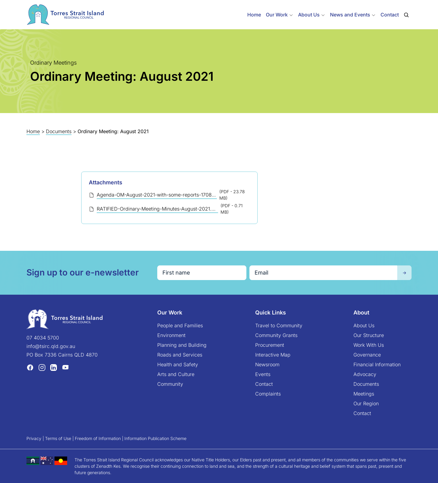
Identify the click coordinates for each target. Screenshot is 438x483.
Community (170, 384)
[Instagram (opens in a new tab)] (42, 367)
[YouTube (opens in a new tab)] (65, 367)
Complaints (268, 394)
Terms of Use (58, 438)
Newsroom (267, 364)
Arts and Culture (175, 374)
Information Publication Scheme (155, 438)
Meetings (363, 394)
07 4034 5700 (42, 338)
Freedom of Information (98, 438)
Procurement (269, 345)
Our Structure (368, 335)
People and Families (180, 325)
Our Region (366, 403)
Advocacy (364, 374)
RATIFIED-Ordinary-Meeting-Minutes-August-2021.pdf (157, 209)
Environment (171, 335)
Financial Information (377, 364)
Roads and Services (179, 355)
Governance (367, 355)
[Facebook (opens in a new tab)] (30, 367)
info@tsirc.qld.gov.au (50, 346)
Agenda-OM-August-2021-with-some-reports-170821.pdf (157, 195)
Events (262, 374)
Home (254, 15)
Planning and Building (182, 345)
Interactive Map (272, 355)
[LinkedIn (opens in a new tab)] (53, 367)
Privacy (33, 438)
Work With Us (368, 345)
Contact (390, 15)
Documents (58, 131)
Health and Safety (177, 364)
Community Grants (276, 335)
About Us (363, 325)
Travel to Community (278, 325)
